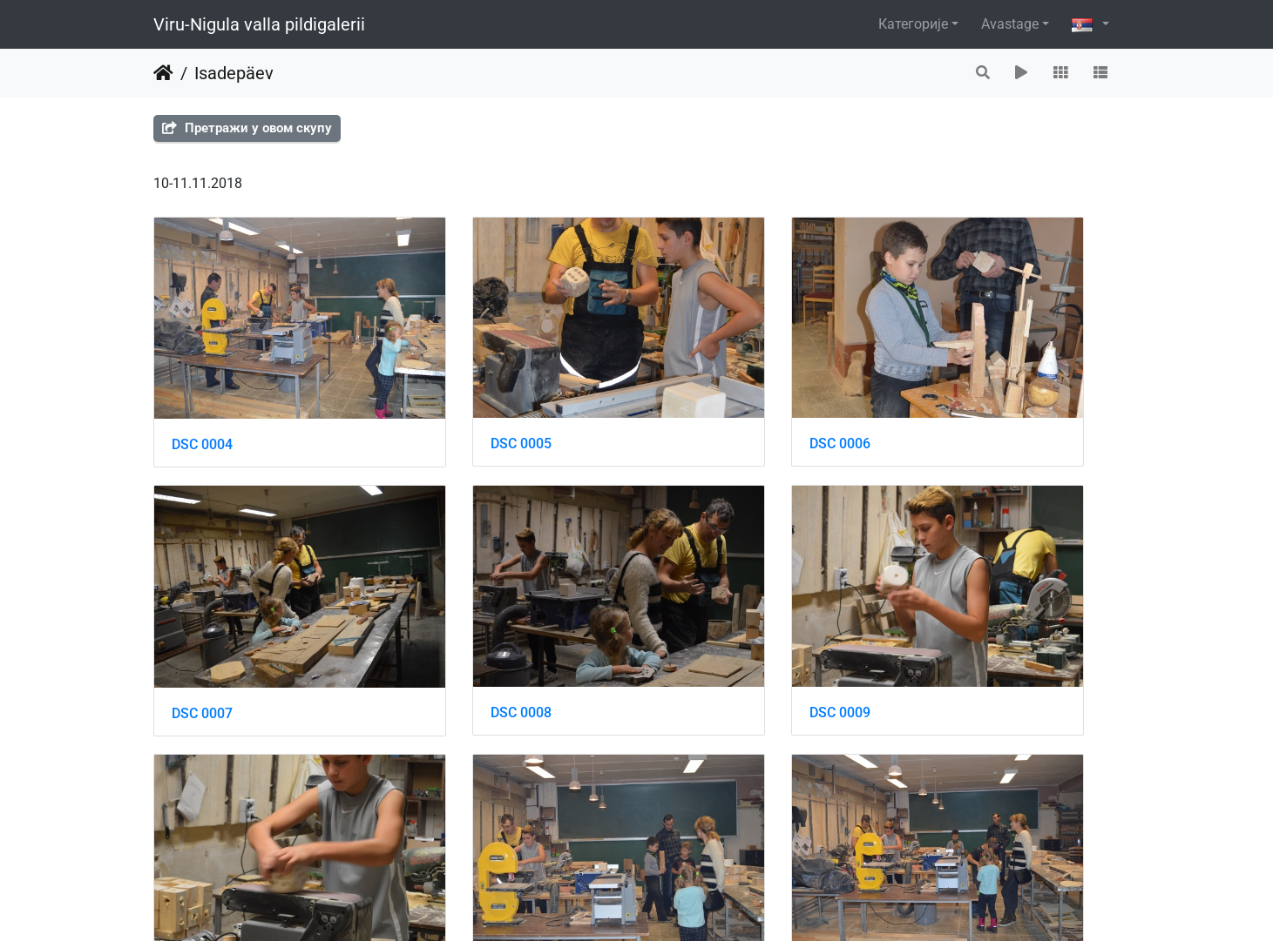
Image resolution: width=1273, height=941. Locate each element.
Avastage (1010, 24)
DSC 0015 (947, 835)
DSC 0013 (450, 835)
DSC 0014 (698, 835)
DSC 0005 (450, 394)
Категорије (913, 24)
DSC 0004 (202, 395)
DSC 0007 (947, 395)
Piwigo (671, 904)
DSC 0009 (450, 615)
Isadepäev (234, 73)
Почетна (163, 73)
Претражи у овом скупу (247, 128)
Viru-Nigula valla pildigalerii (259, 24)
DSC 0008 (202, 615)
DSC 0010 (698, 615)
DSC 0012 (202, 835)
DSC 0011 (947, 616)
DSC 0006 (698, 394)
